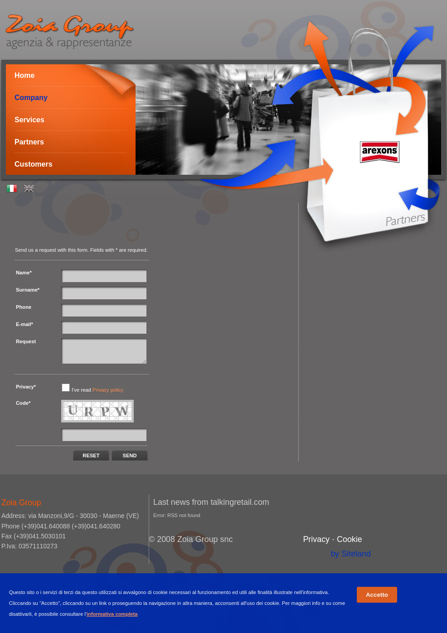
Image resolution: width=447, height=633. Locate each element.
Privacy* (26, 386)
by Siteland (350, 553)
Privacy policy (107, 390)
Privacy (316, 539)
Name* (24, 272)
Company (31, 97)
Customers (34, 164)
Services (29, 120)
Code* (23, 403)
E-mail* (24, 324)
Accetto (377, 594)
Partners (29, 142)
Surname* (27, 290)
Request (26, 341)
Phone (23, 307)
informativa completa (112, 614)
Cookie (349, 539)
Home (24, 75)
